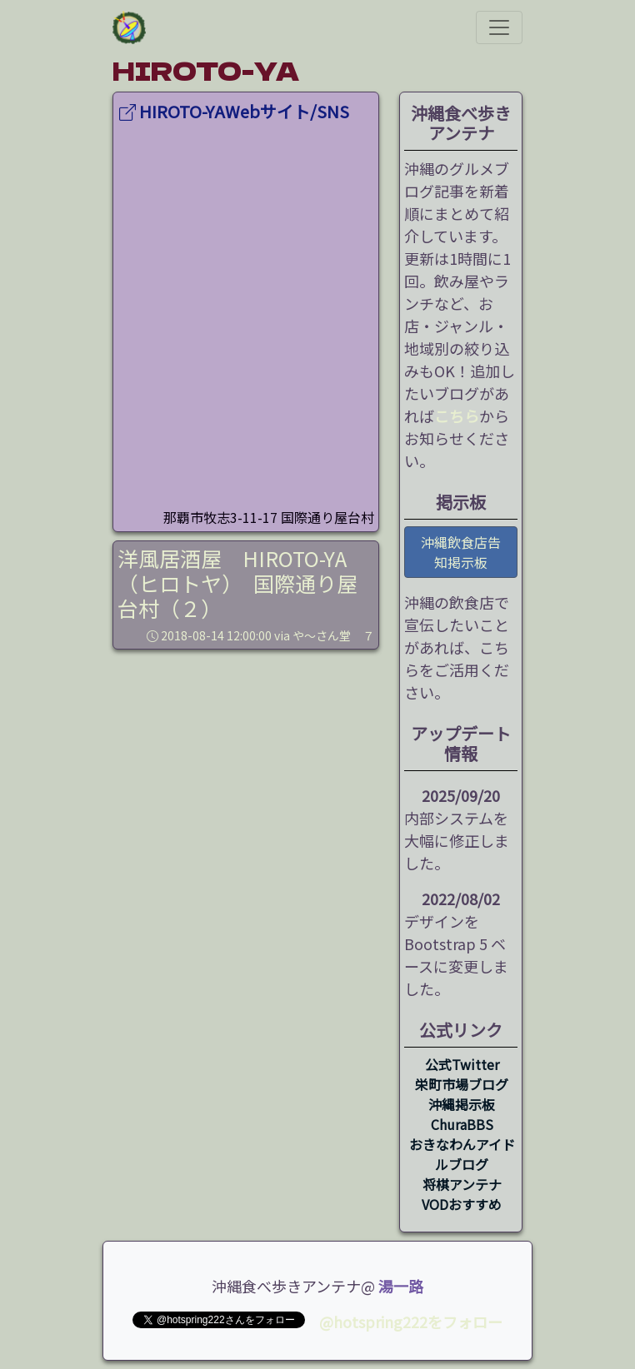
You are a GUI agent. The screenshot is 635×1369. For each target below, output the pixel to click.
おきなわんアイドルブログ (462, 1154)
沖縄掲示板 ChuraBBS (461, 1114)
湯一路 (400, 1286)
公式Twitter (462, 1064)
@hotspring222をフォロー (410, 1321)
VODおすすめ (462, 1204)
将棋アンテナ (462, 1184)
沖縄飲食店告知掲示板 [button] (461, 552)
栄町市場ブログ (461, 1084)
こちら (456, 415)
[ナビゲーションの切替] (499, 27)
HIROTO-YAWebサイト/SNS (234, 111)
